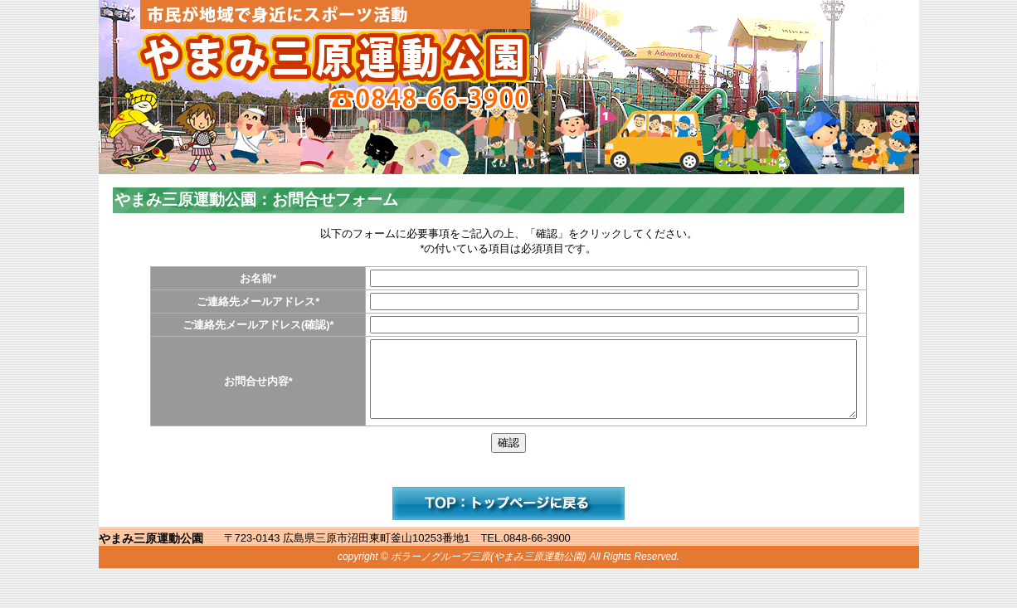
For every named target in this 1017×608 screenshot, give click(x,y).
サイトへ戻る (508, 518)
